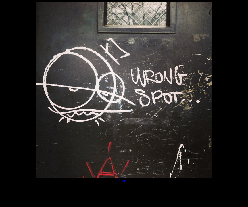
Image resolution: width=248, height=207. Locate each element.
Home (124, 180)
